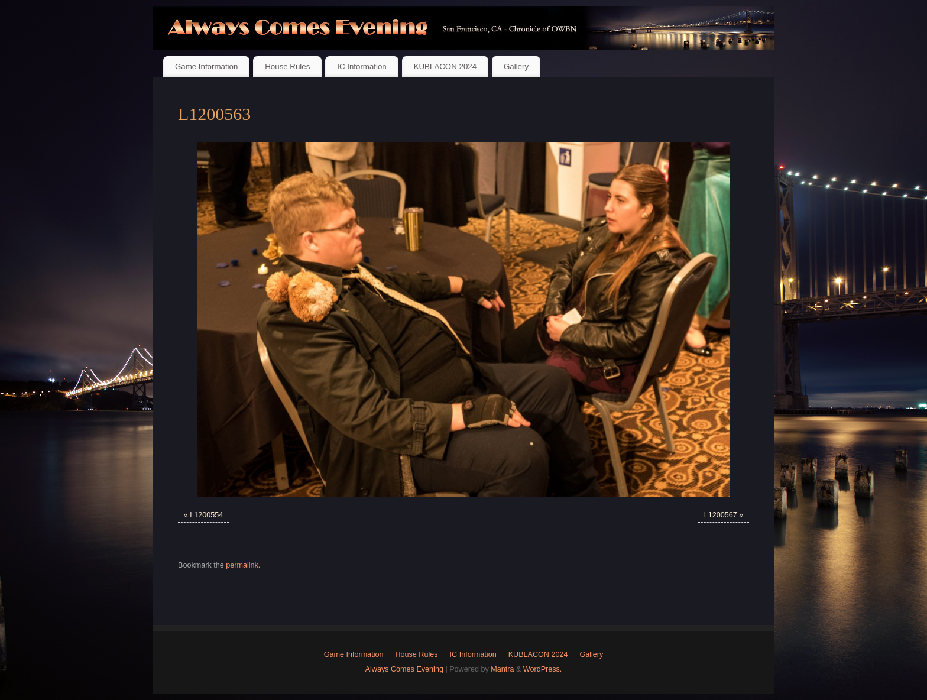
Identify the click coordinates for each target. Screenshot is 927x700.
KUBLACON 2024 (445, 66)
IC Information (362, 66)
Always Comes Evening (404, 669)
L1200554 (206, 515)
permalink (242, 565)
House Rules (287, 66)
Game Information (206, 66)
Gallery (516, 66)
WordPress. (542, 669)
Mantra (502, 669)
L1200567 (720, 515)
